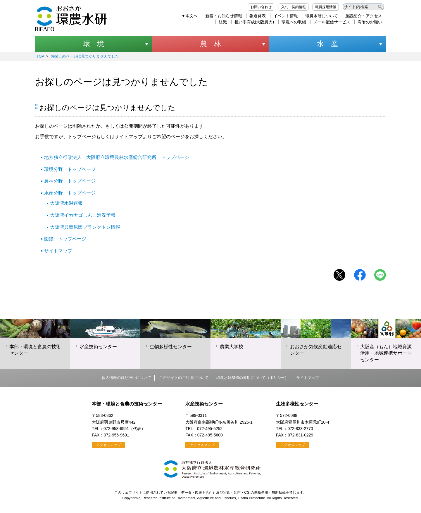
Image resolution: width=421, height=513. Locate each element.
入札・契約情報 (293, 7)
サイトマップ (58, 250)
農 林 (210, 44)
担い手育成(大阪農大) (254, 22)
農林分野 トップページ (70, 180)
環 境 (93, 44)
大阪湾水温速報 (66, 203)
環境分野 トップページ (70, 169)
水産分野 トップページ (70, 192)
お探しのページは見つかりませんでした (85, 56)
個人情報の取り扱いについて (126, 377)
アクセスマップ (108, 445)
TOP (40, 56)
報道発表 (257, 15)
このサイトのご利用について (183, 377)
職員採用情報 (325, 7)
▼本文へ (189, 15)
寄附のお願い (370, 22)
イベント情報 (285, 15)
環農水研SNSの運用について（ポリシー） (252, 377)
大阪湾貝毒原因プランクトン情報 (85, 227)
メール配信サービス (331, 22)
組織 (223, 22)
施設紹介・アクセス (363, 15)
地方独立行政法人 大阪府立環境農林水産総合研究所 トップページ (116, 157)
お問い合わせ (261, 7)
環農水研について (321, 15)
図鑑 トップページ (65, 238)
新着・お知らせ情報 (223, 15)
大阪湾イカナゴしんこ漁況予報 (82, 215)
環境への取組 (294, 22)
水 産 (327, 44)
